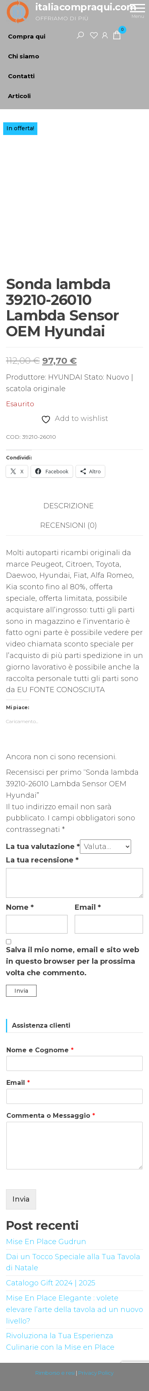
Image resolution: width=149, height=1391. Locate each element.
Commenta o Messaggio (50, 1115)
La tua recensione (42, 860)
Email (88, 907)
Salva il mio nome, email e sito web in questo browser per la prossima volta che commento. (72, 961)
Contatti (21, 76)
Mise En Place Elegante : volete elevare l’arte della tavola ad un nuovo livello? (74, 1309)
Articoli (19, 96)
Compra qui (26, 36)
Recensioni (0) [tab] (68, 525)
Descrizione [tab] (68, 506)
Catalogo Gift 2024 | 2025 (50, 1283)
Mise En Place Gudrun (46, 1241)
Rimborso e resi (55, 1373)
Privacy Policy (96, 1373)
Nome (20, 907)
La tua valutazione (43, 846)
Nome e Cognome (40, 1050)
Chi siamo (23, 56)
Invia (21, 1199)
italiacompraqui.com (85, 7)
